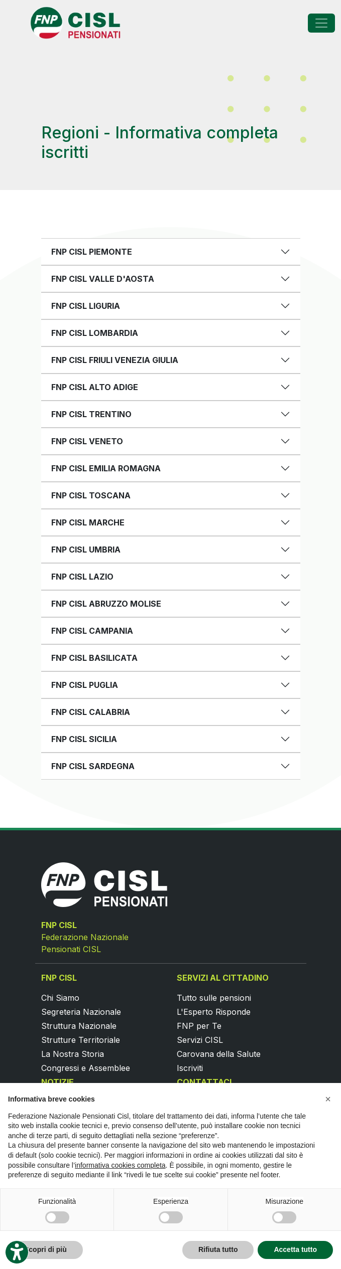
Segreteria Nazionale (81, 1012)
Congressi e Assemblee (85, 1068)
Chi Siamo (60, 998)
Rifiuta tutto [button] (218, 1249)
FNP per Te (199, 1026)
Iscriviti (190, 1068)
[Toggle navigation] (321, 23)
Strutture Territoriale (80, 1040)
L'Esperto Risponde (214, 1012)
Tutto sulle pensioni (214, 998)
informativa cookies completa (120, 1165)
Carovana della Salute (219, 1054)
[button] (328, 1099)
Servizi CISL (200, 1040)
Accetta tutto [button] (295, 1249)
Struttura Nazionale (79, 1026)
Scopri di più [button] (45, 1249)
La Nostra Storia (72, 1054)
